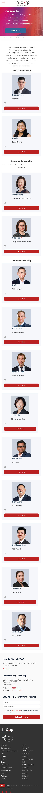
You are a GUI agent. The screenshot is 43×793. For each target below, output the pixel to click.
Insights (3, 759)
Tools (24, 745)
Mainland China (27, 770)
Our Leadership (6, 748)
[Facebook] (2, 792)
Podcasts (4, 776)
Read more (21, 108)
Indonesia (25, 768)
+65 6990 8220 (14, 688)
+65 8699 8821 (17, 690)
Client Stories (5, 773)
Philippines (25, 776)
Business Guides (6, 768)
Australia (25, 756)
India (23, 762)
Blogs (3, 762)
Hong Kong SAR (27, 759)
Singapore (25, 754)
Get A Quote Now (28, 765)
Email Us (6, 669)
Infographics (5, 765)
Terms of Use (9, 788)
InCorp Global (25, 3)
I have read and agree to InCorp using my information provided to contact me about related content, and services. (22, 711)
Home (6, 38)
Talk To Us (15, 31)
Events (3, 779)
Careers (3, 756)
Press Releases (6, 770)
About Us (4, 745)
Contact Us (25, 748)
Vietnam (25, 779)
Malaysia (25, 773)
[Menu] (3, 3)
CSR (2, 754)
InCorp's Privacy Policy (16, 710)
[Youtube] (6, 792)
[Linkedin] (10, 792)
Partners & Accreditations (9, 751)
